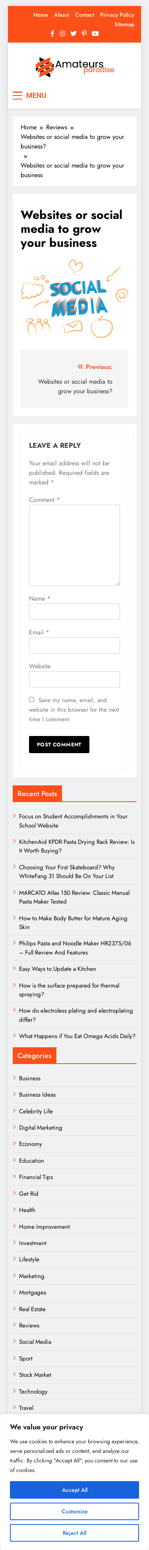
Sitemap (124, 24)
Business (30, 1078)
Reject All (74, 1533)
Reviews (29, 1325)
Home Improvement (44, 1226)
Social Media (35, 1341)
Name (39, 598)
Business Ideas (37, 1094)
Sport (26, 1358)
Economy (30, 1144)
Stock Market (35, 1374)
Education (31, 1160)
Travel (26, 1408)
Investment (32, 1243)
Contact (84, 15)
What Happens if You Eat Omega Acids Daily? (77, 1036)
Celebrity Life (36, 1111)
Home (40, 15)
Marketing (32, 1276)
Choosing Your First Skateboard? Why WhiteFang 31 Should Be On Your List (67, 871)
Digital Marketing (41, 1127)
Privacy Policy (117, 15)
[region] (74, 1482)
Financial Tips (36, 1177)
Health (27, 1210)
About (61, 15)
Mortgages (32, 1292)
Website (39, 666)
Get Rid (29, 1193)
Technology (33, 1391)
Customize (75, 1511)
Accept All (74, 1490)
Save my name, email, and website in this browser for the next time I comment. (74, 710)
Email (39, 632)
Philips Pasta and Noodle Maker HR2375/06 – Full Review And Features (75, 948)
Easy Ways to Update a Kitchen (57, 968)
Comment (44, 499)
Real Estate (32, 1309)
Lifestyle (29, 1259)
